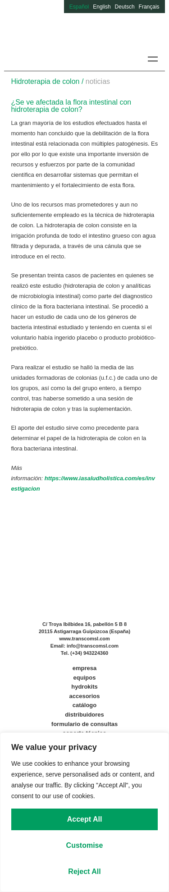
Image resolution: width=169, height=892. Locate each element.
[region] (84, 812)
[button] (153, 58)
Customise (84, 845)
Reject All (84, 871)
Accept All (84, 819)
